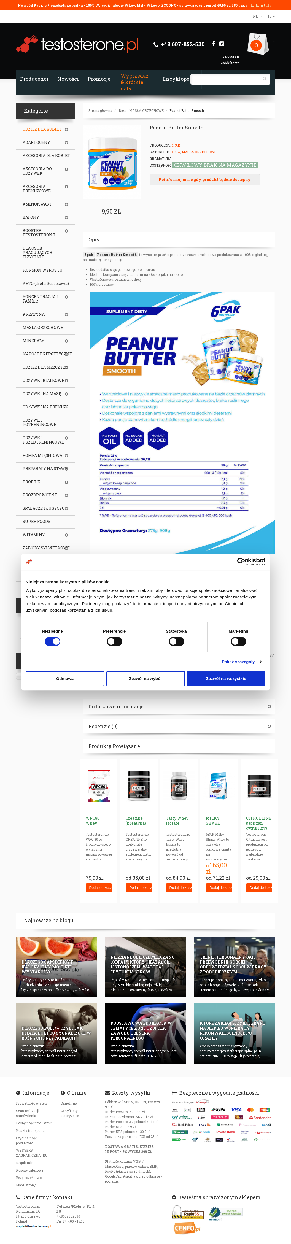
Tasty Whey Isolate (177, 821)
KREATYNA (34, 314)
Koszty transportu (30, 1130)
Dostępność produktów (34, 1123)
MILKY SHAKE (213, 821)
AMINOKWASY (37, 204)
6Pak (176, 145)
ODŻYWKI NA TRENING (45, 407)
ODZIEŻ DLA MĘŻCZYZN (46, 367)
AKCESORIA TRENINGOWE (37, 188)
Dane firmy (69, 1103)
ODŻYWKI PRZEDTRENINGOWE (43, 440)
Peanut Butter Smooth (186, 110)
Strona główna (100, 110)
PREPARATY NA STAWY (45, 468)
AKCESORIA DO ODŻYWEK (37, 171)
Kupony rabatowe (29, 1170)
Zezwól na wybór (145, 678)
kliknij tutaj (261, 5)
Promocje (99, 78)
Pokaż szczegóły (238, 661)
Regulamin (24, 1163)
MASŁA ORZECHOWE (146, 110)
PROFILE (31, 482)
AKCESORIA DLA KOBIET (46, 155)
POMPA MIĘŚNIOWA (42, 455)
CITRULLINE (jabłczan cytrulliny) (258, 823)
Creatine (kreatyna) (136, 821)
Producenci (34, 78)
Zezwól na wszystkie (226, 678)
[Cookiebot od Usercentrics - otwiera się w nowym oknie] (241, 562)
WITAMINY (34, 535)
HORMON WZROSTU (43, 270)
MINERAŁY (33, 341)
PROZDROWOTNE (40, 495)
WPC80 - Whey (94, 821)
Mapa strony (26, 1185)
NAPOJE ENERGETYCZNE (47, 354)
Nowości (68, 78)
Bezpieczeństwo (29, 1177)
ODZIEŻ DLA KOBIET (42, 129)
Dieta (123, 110)
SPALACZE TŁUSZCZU (44, 508)
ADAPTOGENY (36, 142)
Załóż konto (230, 63)
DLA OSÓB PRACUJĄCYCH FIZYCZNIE (38, 252)
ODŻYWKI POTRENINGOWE (39, 422)
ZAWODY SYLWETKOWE (46, 548)
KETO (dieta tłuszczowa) (46, 283)
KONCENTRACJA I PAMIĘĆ (40, 299)
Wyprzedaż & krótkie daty (134, 82)
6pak (88, 254)
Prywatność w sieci (31, 1103)
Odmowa (65, 678)
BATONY (31, 217)
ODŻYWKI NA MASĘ (42, 394)
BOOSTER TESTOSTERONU (39, 232)
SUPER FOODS (36, 521)
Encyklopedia (180, 78)
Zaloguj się (230, 56)
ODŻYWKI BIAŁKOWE (43, 380)
